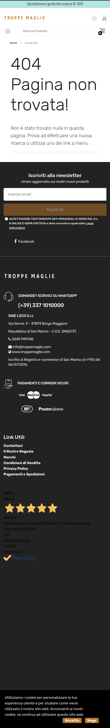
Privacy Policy (16, 468)
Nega (91, 720)
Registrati (54, 209)
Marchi (10, 457)
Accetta (72, 720)
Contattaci (13, 446)
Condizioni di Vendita (22, 463)
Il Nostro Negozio (19, 451)
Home (13, 43)
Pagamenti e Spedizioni (24, 474)
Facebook (24, 241)
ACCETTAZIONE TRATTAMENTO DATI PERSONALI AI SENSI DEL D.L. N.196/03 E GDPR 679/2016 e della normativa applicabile (53, 223)
